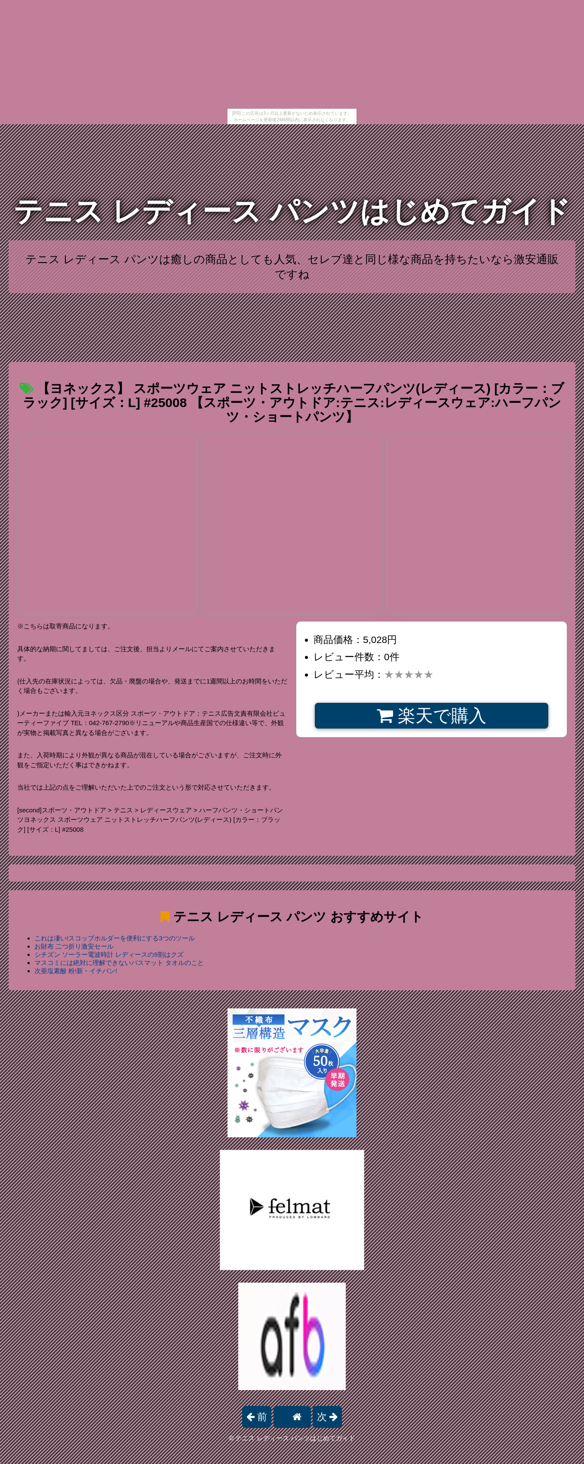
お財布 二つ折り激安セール (74, 946)
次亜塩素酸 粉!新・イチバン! (75, 970)
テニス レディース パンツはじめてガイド (292, 211)
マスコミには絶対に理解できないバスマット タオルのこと (119, 962)
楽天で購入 (431, 716)
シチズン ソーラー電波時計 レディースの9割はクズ (109, 954)
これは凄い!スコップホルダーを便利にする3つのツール (114, 938)
